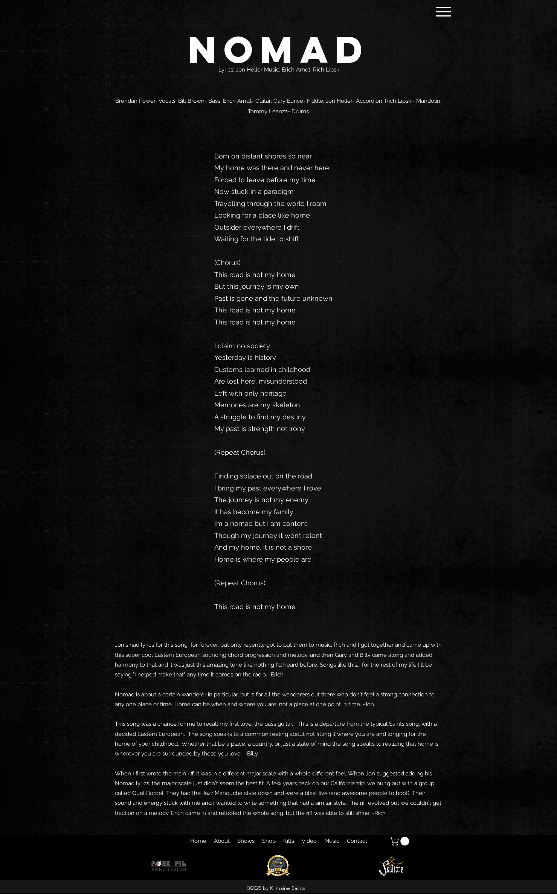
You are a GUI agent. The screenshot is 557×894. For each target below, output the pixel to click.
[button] (400, 841)
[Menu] (443, 11)
